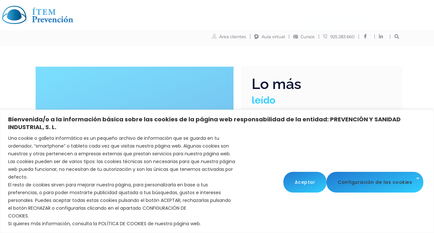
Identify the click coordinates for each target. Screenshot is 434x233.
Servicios (185, 12)
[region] (217, 171)
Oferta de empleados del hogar (231, 21)
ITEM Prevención (142, 12)
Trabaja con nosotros (292, 12)
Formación (222, 12)
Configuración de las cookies (332, 181)
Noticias (254, 12)
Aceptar (404, 181)
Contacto (331, 12)
